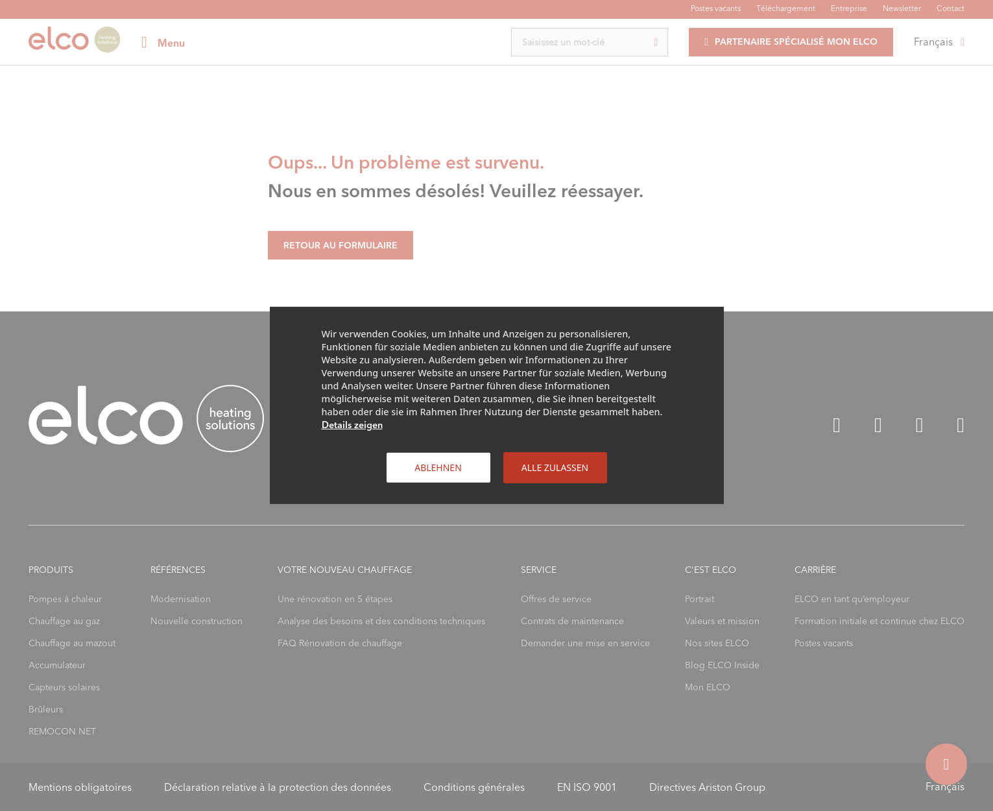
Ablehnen (438, 467)
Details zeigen (352, 425)
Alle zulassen (554, 467)
